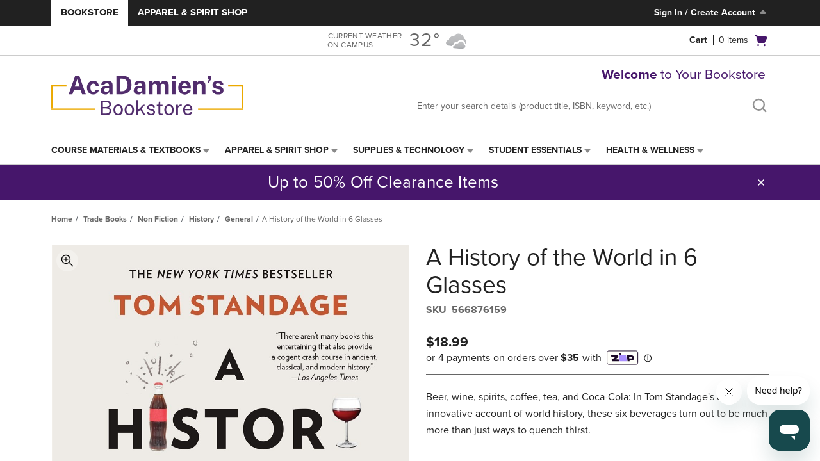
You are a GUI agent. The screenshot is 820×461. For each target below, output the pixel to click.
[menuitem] (131, 150)
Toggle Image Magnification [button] (67, 260)
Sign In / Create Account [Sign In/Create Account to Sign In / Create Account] (711, 12)
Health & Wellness (650, 150)
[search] (759, 106)
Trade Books (105, 218)
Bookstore (90, 12)
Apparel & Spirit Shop (192, 12)
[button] (761, 182)
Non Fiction (158, 218)
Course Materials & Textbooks (126, 150)
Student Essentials (535, 150)
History (201, 218)
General (239, 218)
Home (61, 218)
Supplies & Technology (408, 150)
